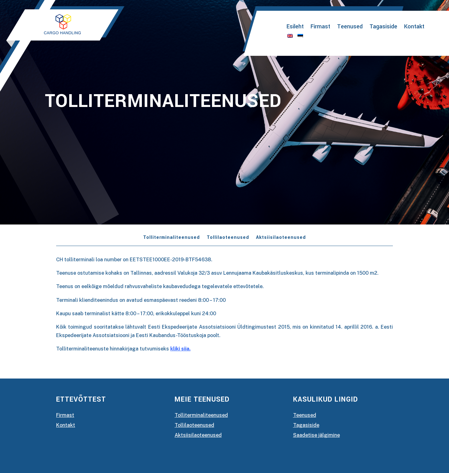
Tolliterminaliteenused (171, 238)
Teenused (350, 27)
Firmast (320, 27)
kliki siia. (180, 349)
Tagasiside (383, 27)
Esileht (295, 27)
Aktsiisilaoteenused (281, 238)
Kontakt (414, 27)
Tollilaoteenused (228, 238)
